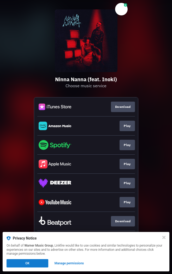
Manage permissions (69, 263)
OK (27, 263)
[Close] (164, 237)
